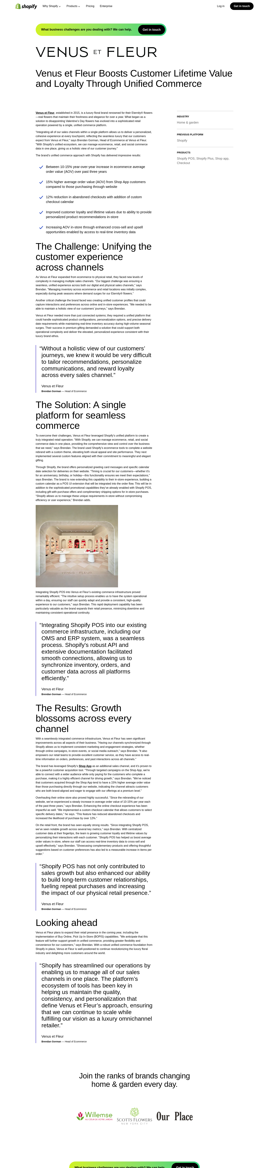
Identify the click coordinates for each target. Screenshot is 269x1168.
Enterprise (106, 6)
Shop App (85, 766)
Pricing (90, 6)
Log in (221, 6)
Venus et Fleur (45, 112)
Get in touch (242, 6)
